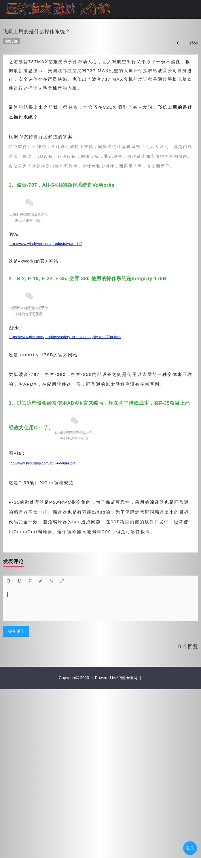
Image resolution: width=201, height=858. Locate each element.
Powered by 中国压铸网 (116, 677)
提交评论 (16, 631)
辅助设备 (11, 41)
